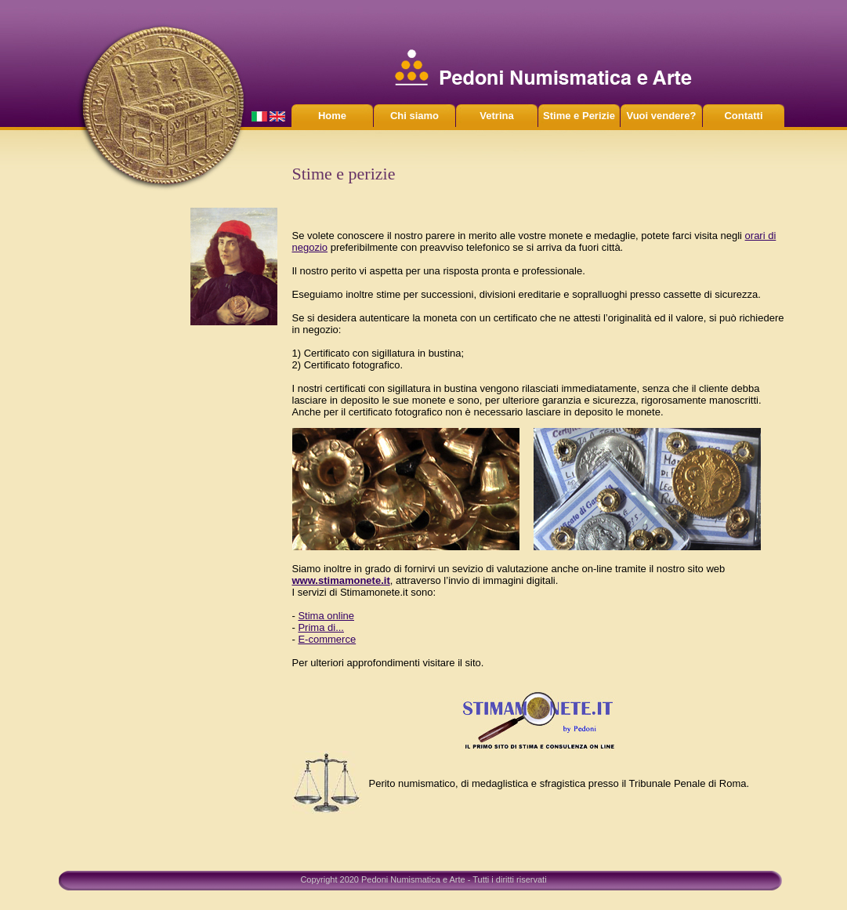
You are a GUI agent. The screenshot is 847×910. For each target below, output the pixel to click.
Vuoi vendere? (661, 115)
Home (332, 115)
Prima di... (321, 627)
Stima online (326, 616)
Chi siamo (414, 115)
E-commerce (327, 639)
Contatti (743, 115)
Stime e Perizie (579, 115)
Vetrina (496, 115)
